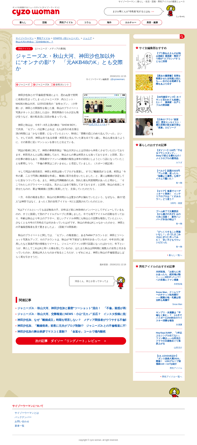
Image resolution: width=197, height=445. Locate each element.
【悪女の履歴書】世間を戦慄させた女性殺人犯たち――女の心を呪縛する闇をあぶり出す (168, 79)
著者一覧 (19, 425)
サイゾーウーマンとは (27, 412)
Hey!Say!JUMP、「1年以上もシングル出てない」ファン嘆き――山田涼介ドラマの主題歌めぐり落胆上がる (169, 338)
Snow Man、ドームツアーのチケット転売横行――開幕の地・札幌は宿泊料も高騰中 (168, 296)
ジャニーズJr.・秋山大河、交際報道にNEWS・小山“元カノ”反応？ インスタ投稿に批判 (72, 314)
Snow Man (177, 304)
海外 (109, 22)
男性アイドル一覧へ (172, 376)
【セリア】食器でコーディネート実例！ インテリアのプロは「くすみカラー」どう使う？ (168, 195)
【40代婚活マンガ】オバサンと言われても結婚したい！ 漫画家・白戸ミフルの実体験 (168, 101)
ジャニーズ (24, 84)
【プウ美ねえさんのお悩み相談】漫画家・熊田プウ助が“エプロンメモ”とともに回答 (168, 57)
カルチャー (130, 22)
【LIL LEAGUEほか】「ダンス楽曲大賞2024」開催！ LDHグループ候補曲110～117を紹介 (168, 360)
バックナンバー (23, 417)
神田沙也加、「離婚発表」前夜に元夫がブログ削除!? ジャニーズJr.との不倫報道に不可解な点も (78, 325)
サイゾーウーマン (35, 11)
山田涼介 (178, 347)
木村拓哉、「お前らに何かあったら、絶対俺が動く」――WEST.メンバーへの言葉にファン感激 (168, 275)
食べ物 (179, 183)
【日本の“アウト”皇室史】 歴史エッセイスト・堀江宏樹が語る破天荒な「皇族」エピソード (168, 123)
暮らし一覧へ (175, 255)
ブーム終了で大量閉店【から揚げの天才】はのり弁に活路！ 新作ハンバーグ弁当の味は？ (168, 215)
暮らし (22, 22)
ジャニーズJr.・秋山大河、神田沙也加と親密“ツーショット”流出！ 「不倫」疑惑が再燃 (72, 308)
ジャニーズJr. (43, 84)
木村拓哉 (178, 284)
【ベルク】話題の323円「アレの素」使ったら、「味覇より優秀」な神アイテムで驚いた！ (168, 174)
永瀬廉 (179, 324)
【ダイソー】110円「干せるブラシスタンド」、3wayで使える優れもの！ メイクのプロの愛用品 (170, 154)
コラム (87, 22)
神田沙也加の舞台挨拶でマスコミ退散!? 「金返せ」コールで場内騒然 (61, 331)
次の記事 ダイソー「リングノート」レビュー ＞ (71, 341)
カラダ (179, 162)
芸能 (44, 22)
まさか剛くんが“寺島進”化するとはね (131, 11)
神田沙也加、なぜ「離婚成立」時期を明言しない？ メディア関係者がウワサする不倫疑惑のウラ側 (79, 319)
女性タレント (62, 84)
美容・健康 (152, 22)
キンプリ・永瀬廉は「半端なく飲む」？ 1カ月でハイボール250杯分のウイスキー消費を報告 (169, 316)
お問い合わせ (22, 421)
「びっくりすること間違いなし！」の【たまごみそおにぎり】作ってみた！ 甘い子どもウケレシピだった (168, 237)
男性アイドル (66, 22)
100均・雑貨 (176, 203)
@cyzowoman (117, 79)
